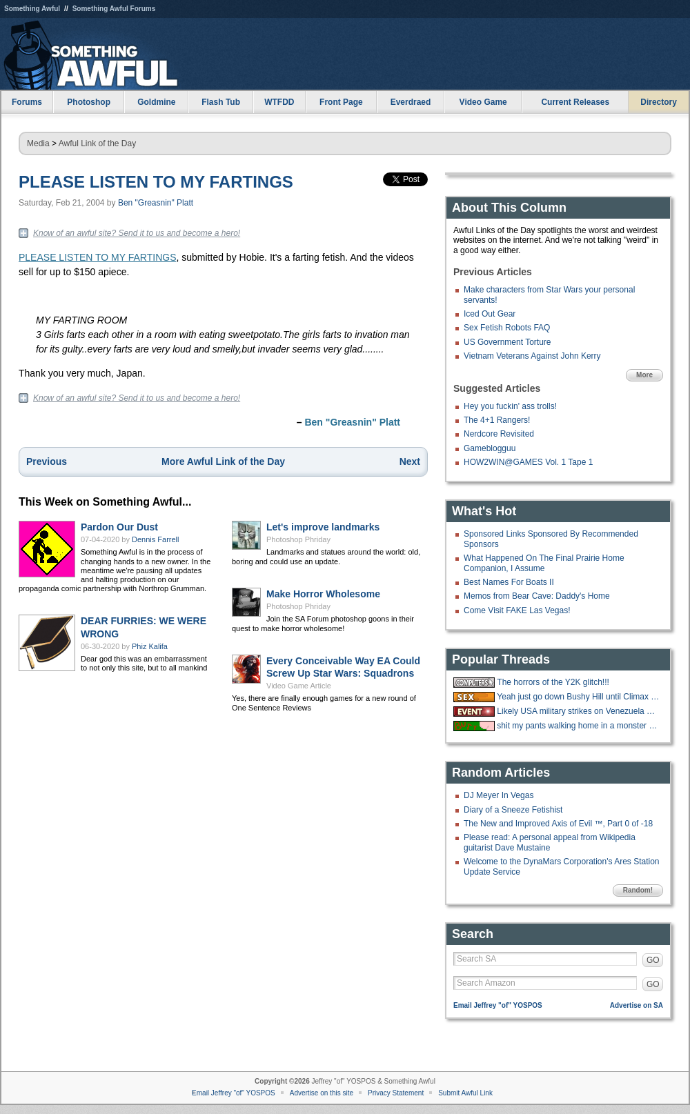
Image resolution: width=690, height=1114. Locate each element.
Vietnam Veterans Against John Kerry (532, 356)
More (644, 375)
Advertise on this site (321, 1093)
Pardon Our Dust (119, 527)
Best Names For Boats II (509, 582)
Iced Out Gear (489, 314)
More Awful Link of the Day (223, 461)
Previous (46, 461)
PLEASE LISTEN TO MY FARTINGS (156, 181)
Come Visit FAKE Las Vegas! (517, 610)
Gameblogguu (489, 448)
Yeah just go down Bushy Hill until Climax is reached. (578, 697)
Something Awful (32, 8)
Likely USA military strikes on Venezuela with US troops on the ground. (578, 711)
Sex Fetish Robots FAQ (507, 327)
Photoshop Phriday (298, 539)
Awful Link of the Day (98, 143)
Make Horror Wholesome (323, 593)
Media (38, 143)
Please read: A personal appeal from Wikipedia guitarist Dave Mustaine (549, 842)
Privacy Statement (396, 1093)
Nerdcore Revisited (499, 434)
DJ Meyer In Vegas (498, 795)
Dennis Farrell (155, 539)
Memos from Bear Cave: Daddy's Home (537, 596)
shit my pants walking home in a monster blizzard (578, 725)
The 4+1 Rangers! (497, 420)
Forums (27, 102)
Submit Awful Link (465, 1093)
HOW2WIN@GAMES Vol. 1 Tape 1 (528, 462)
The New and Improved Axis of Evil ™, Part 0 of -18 (558, 823)
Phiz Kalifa (150, 646)
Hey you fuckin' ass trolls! (510, 406)
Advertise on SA (636, 1005)
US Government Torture (507, 342)
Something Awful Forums (114, 8)
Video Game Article (298, 686)
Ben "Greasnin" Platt (155, 203)
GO (653, 960)
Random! (638, 890)
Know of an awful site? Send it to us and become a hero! (136, 233)
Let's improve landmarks (322, 527)
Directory (658, 102)
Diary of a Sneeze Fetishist (513, 810)
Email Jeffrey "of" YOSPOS (497, 1005)
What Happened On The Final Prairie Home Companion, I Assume (544, 563)
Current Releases (575, 102)
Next (410, 461)
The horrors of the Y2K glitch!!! (553, 682)
